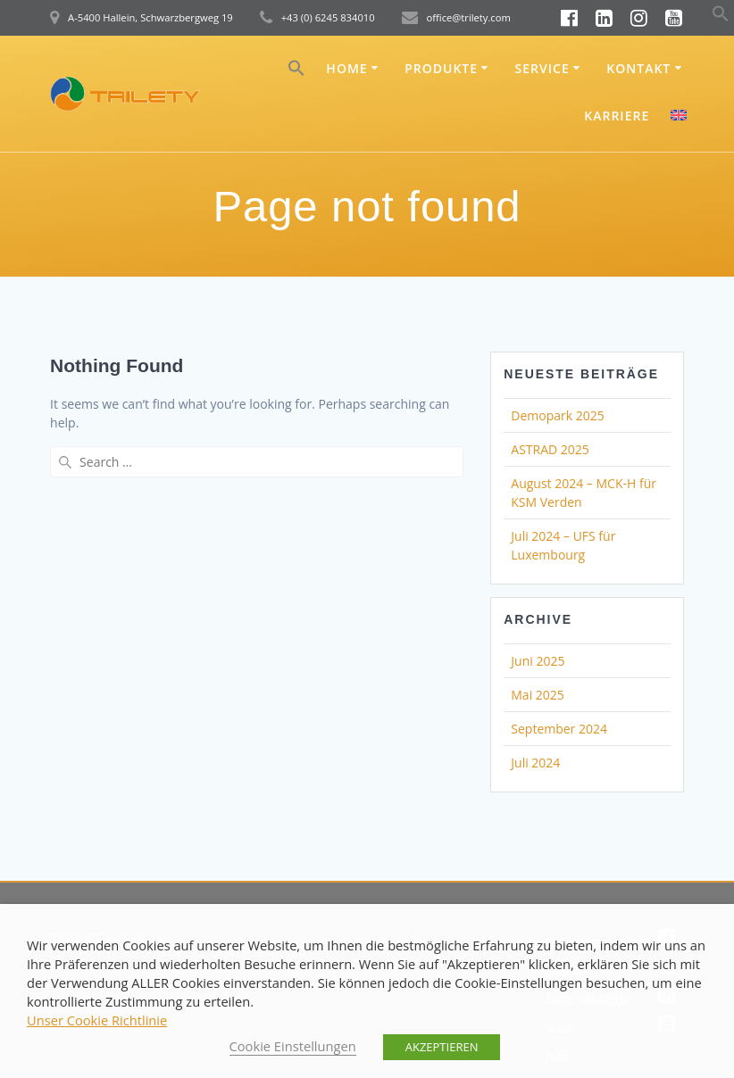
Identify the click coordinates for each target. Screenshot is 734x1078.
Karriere (616, 115)
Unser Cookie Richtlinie (97, 1020)
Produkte (441, 68)
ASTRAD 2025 (550, 449)
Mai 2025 (537, 694)
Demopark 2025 (557, 415)
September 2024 (559, 728)
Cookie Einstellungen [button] (292, 1046)
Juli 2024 (535, 762)
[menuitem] (679, 117)
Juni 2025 (537, 660)
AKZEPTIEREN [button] (442, 1047)
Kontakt (638, 68)
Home (346, 68)
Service (542, 68)
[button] (721, 17)
